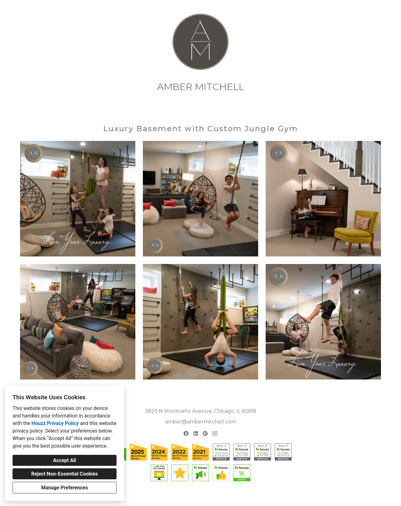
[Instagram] (215, 434)
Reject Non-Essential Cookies (64, 474)
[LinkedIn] (196, 434)
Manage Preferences (64, 488)
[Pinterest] (205, 434)
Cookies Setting (209, 496)
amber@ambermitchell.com (200, 422)
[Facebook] (186, 434)
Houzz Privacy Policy (55, 423)
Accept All (64, 460)
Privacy (185, 496)
